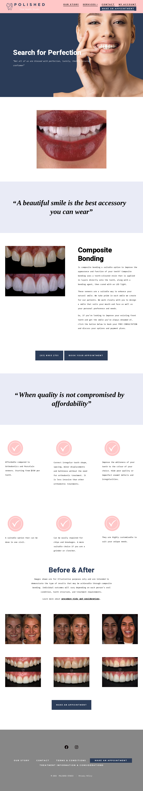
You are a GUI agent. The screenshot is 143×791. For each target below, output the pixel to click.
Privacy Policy (85, 776)
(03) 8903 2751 (49, 355)
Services (90, 4)
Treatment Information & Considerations (72, 765)
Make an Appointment (118, 9)
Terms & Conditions (71, 760)
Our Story (71, 4)
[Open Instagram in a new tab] (76, 747)
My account (127, 4)
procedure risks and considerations (80, 599)
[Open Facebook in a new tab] (66, 747)
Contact (108, 4)
